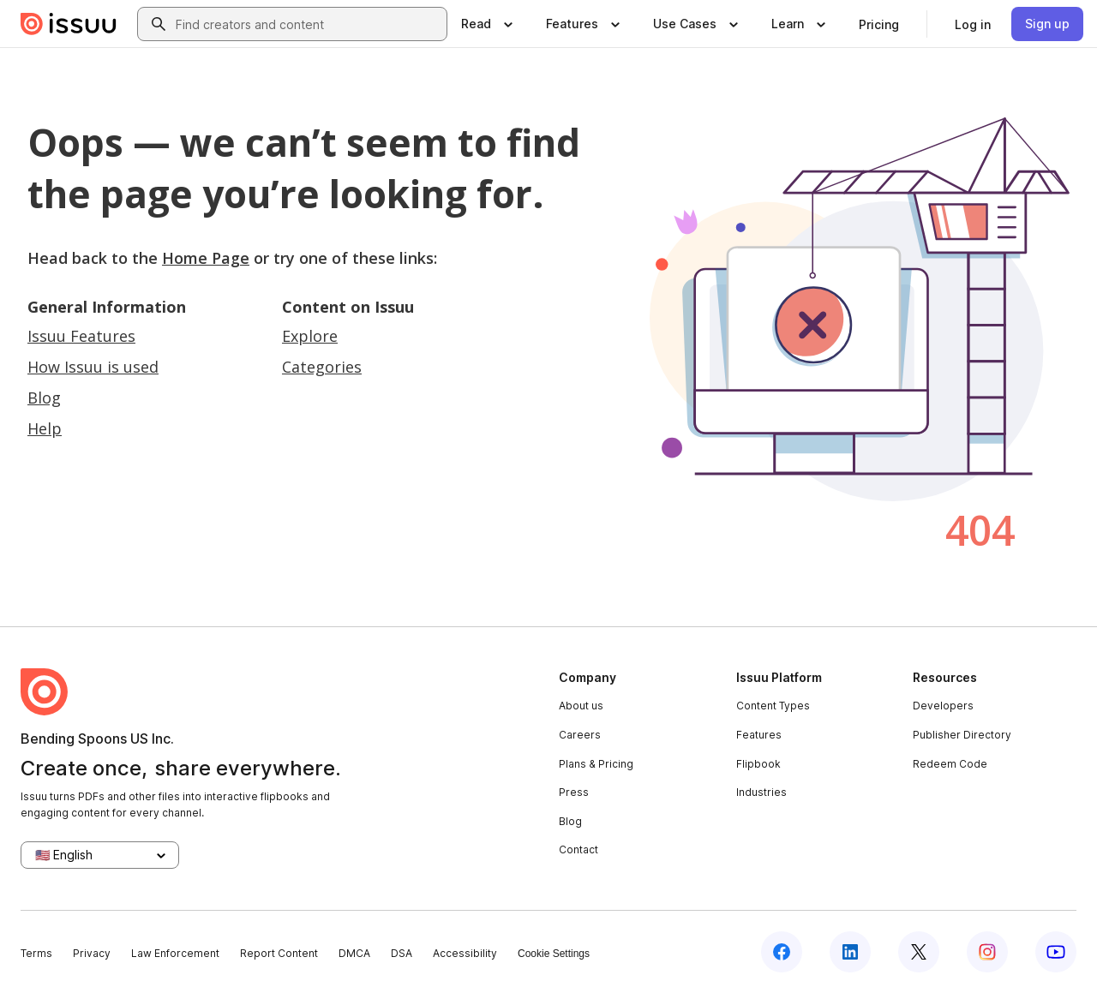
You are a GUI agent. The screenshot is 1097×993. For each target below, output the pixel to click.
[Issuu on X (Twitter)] (918, 951)
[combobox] (308, 24)
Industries (761, 792)
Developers (943, 705)
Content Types (773, 705)
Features (759, 734)
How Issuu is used (93, 366)
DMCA (354, 953)
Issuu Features (81, 336)
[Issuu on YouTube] (1055, 951)
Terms (36, 953)
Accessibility (465, 953)
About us (581, 705)
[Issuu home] (68, 24)
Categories (322, 366)
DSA (401, 953)
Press (574, 792)
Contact (578, 849)
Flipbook (758, 763)
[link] (879, 24)
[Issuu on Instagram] (987, 951)
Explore (310, 336)
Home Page (205, 258)
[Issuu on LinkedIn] (850, 951)
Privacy (92, 953)
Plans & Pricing (596, 763)
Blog (44, 397)
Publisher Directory (962, 734)
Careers (580, 734)
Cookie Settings (554, 954)
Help (44, 428)
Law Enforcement (175, 953)
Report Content (279, 953)
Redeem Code (950, 763)
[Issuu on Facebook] (781, 951)
